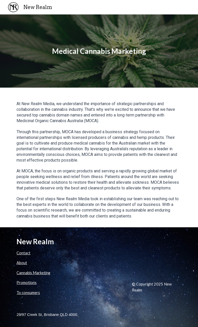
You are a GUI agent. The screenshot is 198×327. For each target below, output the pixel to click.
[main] (98, 51)
